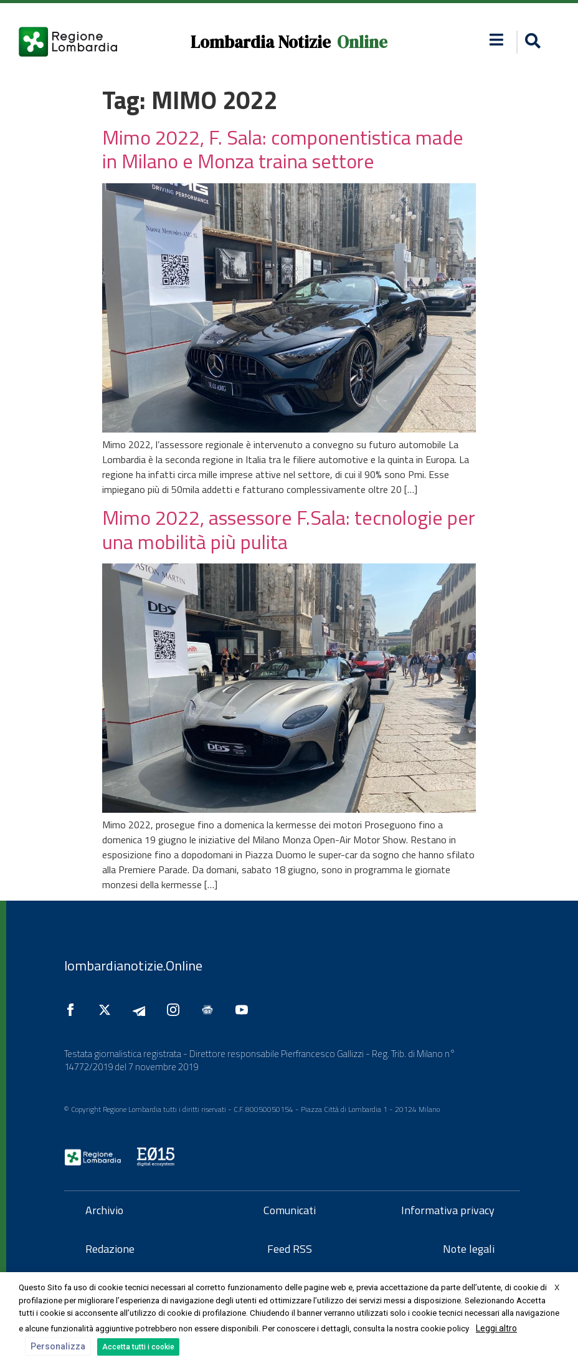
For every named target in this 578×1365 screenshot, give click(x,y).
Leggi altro (496, 1328)
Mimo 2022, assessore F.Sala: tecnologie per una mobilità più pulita (288, 529)
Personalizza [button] (58, 1346)
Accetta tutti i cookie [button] (138, 1347)
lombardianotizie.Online (133, 965)
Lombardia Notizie (261, 42)
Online (362, 42)
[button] (531, 42)
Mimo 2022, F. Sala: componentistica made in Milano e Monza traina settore (282, 149)
